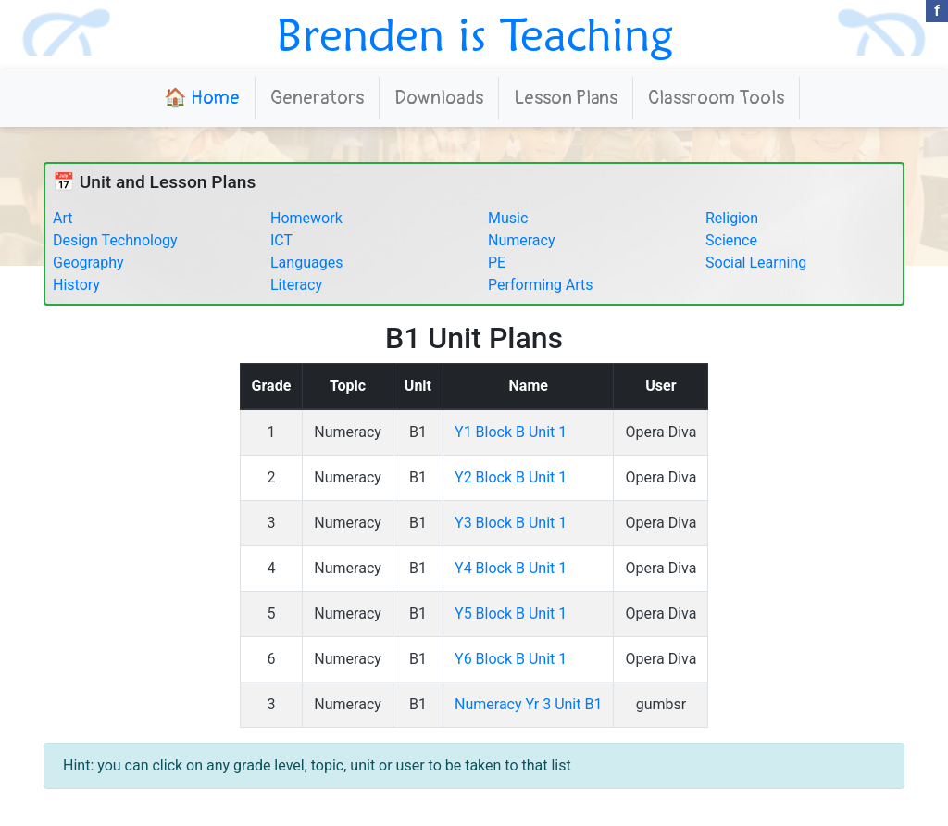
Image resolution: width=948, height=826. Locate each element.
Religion (731, 218)
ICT (281, 240)
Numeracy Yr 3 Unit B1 (528, 704)
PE (496, 262)
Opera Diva (660, 432)
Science (731, 240)
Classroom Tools (716, 97)
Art (62, 218)
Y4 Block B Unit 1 (511, 568)
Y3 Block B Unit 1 (511, 523)
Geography (88, 262)
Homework (306, 218)
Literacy (296, 285)
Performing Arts (540, 285)
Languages (306, 262)
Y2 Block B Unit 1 (511, 477)
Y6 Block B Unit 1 (511, 659)
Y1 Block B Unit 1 (511, 432)
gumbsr (661, 704)
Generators (317, 97)
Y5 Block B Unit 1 (511, 613)
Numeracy (521, 240)
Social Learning (755, 262)
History (76, 285)
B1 (418, 432)
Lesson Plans (565, 97)
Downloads (438, 97)
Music (508, 218)
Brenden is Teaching (474, 34)
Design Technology (115, 240)
